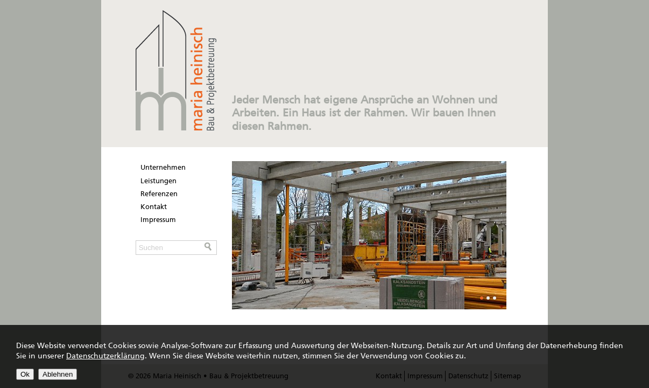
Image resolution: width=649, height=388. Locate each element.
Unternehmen (163, 167)
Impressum (158, 220)
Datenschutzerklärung (105, 356)
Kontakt (153, 207)
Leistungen (158, 181)
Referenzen (159, 194)
